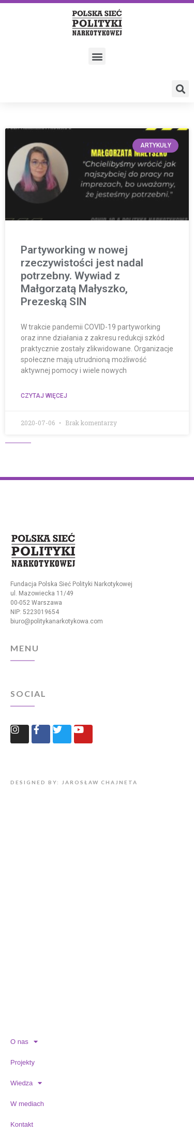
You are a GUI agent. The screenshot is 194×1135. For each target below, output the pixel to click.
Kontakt (21, 1124)
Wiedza (26, 1083)
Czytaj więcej (44, 395)
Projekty (22, 1062)
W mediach (27, 1104)
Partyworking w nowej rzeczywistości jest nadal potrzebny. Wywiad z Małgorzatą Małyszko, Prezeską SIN (82, 276)
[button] (97, 56)
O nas (24, 1041)
